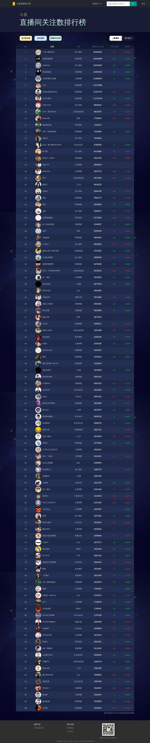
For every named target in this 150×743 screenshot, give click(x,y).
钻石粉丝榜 (26, 38)
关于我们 (70, 731)
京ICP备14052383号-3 (87, 741)
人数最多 (115, 38)
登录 (143, 4)
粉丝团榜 (40, 38)
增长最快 (128, 38)
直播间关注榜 (55, 38)
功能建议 (70, 728)
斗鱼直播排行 (39, 728)
